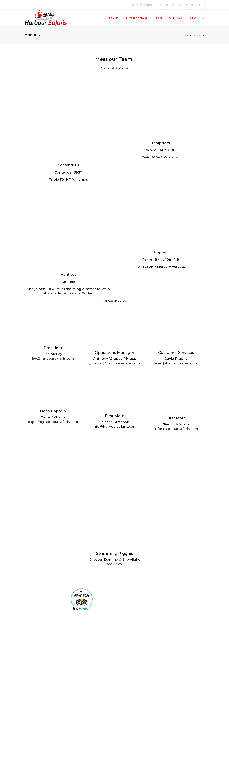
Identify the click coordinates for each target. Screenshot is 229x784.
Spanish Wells (136, 18)
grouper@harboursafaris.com (114, 515)
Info (192, 18)
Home (188, 36)
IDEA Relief (55, 246)
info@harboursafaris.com (176, 580)
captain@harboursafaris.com (53, 573)
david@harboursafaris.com (176, 320)
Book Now (114, 716)
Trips (158, 18)
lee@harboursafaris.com (53, 315)
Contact (175, 18)
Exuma (114, 18)
